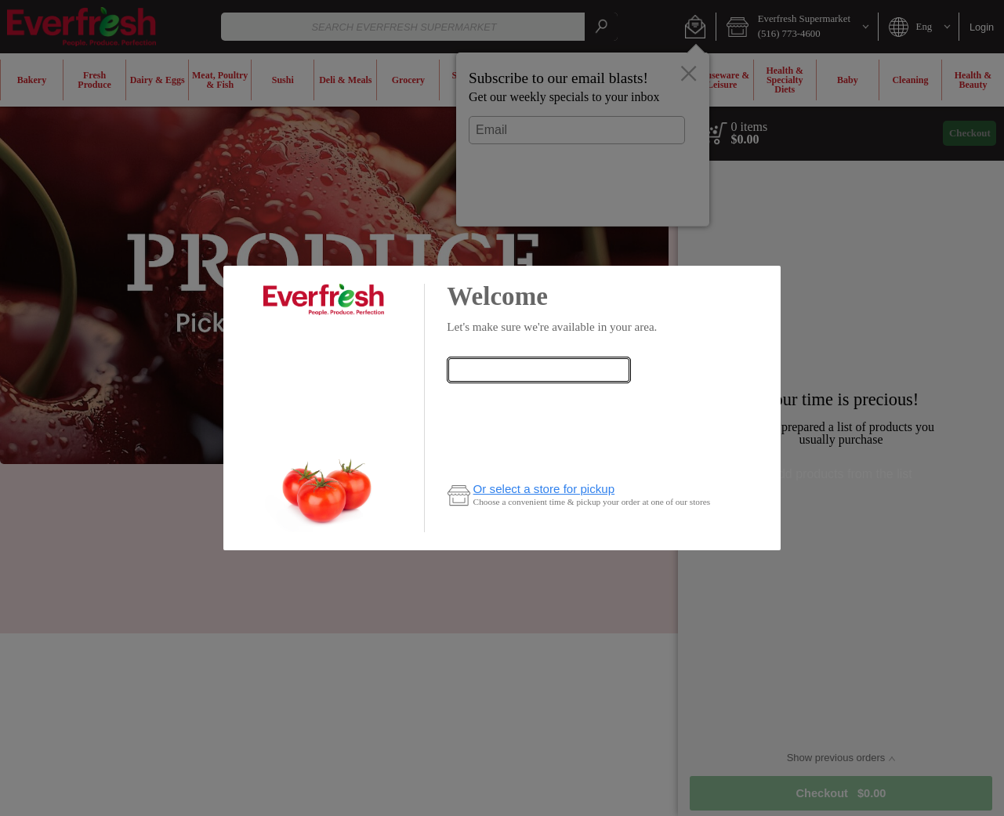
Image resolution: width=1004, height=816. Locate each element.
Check (538, 401)
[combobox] (538, 370)
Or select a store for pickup (544, 488)
